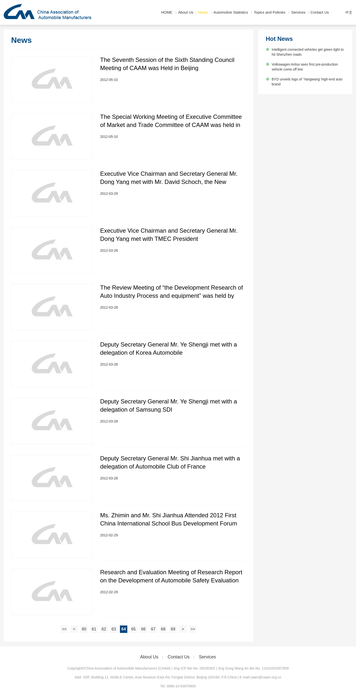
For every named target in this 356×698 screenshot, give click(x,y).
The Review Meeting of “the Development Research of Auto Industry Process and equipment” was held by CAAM (171, 295)
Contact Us (320, 12)
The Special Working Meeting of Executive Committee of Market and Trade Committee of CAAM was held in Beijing (171, 124)
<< (64, 629)
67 (153, 629)
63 (113, 629)
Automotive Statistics (231, 12)
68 (163, 629)
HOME (166, 12)
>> (193, 629)
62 (104, 629)
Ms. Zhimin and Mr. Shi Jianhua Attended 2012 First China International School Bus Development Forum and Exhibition (168, 523)
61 (94, 629)
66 (143, 629)
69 (173, 629)
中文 (348, 12)
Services (298, 12)
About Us (186, 12)
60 (84, 629)
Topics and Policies (270, 12)
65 (133, 629)
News (203, 12)
